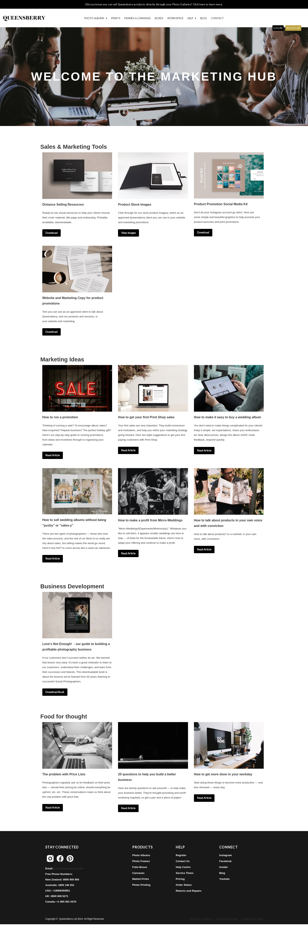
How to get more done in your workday (223, 774)
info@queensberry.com (68, 868)
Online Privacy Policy (226, 919)
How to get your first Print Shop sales (146, 417)
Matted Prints (140, 878)
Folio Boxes (139, 867)
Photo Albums (94, 18)
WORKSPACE (175, 18)
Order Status (184, 884)
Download (51, 232)
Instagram (225, 855)
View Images (128, 232)
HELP (190, 18)
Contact (217, 18)
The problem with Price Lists (63, 774)
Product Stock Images (134, 204)
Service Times (184, 873)
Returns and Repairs (188, 890)
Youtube (224, 878)
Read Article (52, 455)
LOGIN (278, 28)
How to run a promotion (60, 417)
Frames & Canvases (137, 18)
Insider (223, 867)
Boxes (159, 18)
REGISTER (293, 28)
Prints (115, 18)
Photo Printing (141, 884)
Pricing (180, 878)
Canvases (138, 873)
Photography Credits (252, 919)
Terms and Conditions (200, 919)
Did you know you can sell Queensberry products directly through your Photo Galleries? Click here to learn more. (154, 4)
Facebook (225, 861)
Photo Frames (141, 861)
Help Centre (183, 867)
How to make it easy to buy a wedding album (227, 417)
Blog (203, 18)
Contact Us (183, 861)
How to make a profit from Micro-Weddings (150, 520)
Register (181, 855)
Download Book (54, 692)
